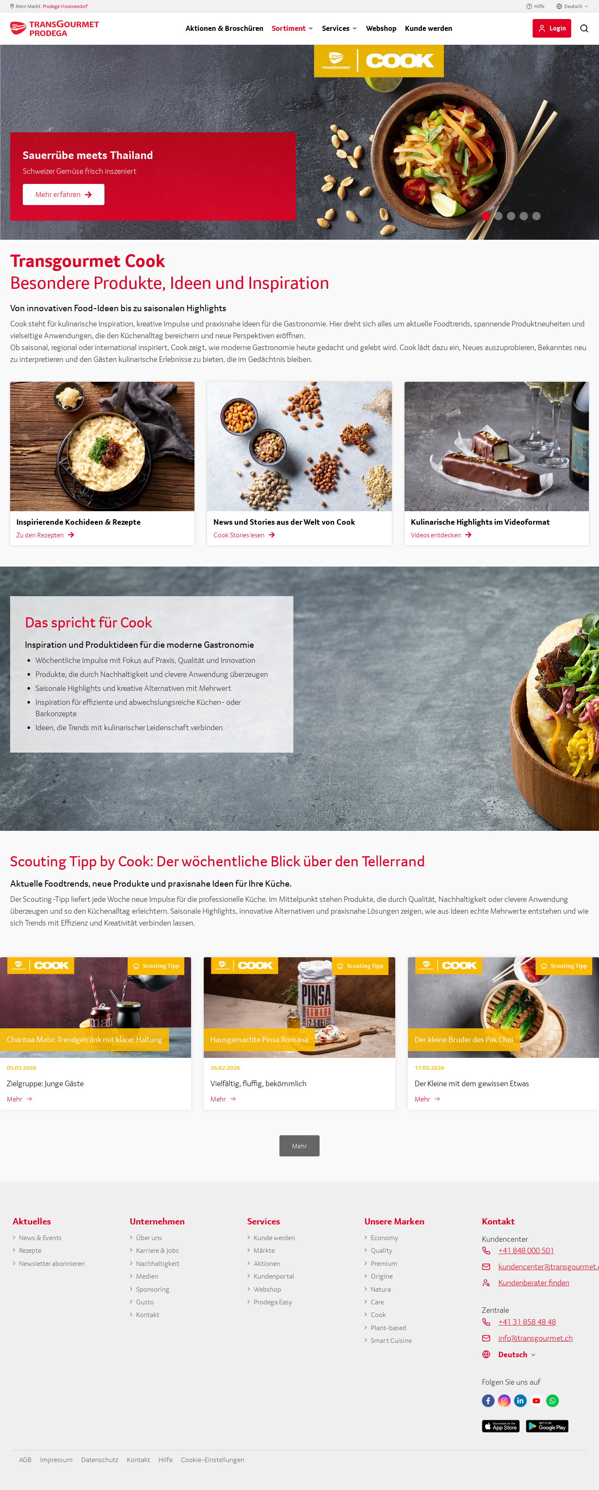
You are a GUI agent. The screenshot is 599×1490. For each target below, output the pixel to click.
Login (558, 28)
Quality (382, 1252)
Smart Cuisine (393, 1347)
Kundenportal (276, 1279)
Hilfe (539, 6)
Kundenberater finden (533, 1283)
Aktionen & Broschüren (224, 28)
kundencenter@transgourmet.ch (542, 1267)
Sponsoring (154, 1293)
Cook (379, 1320)
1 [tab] (485, 216)
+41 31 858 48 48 (527, 1322)
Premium (385, 1266)
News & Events (43, 1238)
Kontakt (149, 1320)
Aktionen (269, 1266)
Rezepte (31, 1252)
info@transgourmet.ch (535, 1338)
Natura (382, 1293)
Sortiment (289, 28)
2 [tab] (498, 216)
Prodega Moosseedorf (65, 6)
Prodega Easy (275, 1306)
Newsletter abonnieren (56, 1266)
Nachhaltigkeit (160, 1266)
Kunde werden (428, 28)
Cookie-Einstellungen (230, 1459)
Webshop (381, 28)
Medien (148, 1279)
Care (378, 1306)
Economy (386, 1238)
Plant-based (390, 1334)
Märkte (265, 1252)
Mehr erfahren (64, 194)
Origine (382, 1279)
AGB (26, 1459)
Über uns (150, 1238)
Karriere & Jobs (159, 1252)
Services (336, 28)
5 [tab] (536, 216)
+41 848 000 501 (526, 1251)
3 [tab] (511, 216)
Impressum (60, 1459)
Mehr (15, 1099)
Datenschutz (108, 1459)
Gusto (146, 1306)
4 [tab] (524, 216)
